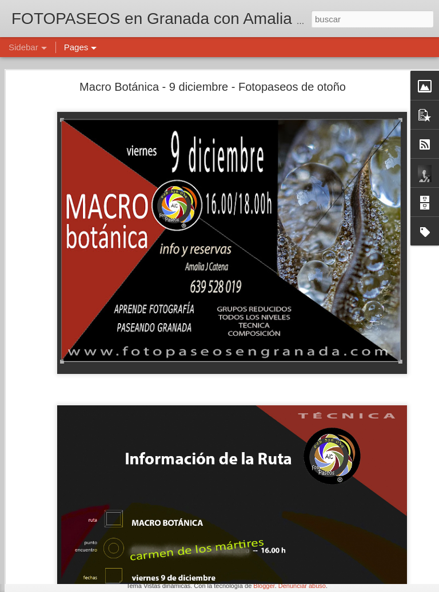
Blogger (263, 585)
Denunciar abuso (302, 585)
